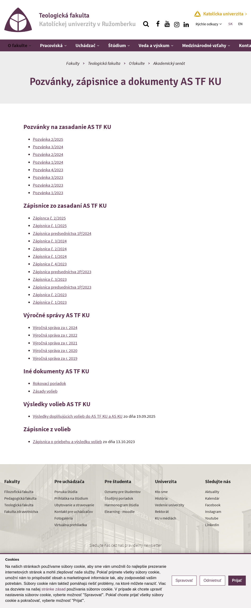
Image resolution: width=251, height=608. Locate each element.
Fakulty (72, 63)
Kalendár (212, 498)
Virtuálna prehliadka (70, 524)
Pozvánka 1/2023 (48, 192)
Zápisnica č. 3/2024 (50, 241)
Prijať (237, 580)
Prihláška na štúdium (71, 498)
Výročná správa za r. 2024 (55, 327)
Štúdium (117, 45)
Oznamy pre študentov (123, 491)
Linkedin (212, 524)
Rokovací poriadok (49, 383)
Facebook (212, 504)
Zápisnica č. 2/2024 (50, 248)
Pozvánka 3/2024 (48, 147)
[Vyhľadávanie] (146, 24)
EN (240, 23)
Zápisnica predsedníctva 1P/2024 (62, 233)
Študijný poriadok (119, 498)
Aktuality (212, 491)
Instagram (213, 511)
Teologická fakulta (104, 63)
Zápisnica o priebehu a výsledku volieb (67, 441)
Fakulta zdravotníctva (21, 511)
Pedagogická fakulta (20, 498)
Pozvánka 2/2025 (48, 139)
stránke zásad (54, 589)
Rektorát (162, 511)
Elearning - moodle (120, 511)
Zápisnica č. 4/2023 (50, 264)
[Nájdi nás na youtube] (167, 24)
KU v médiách (165, 518)
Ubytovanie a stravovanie (74, 504)
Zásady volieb (45, 391)
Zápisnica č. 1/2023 (50, 302)
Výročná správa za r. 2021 (55, 343)
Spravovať (184, 580)
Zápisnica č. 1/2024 (50, 256)
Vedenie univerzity (169, 504)
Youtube (211, 518)
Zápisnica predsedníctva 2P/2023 (62, 271)
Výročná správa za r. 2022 (55, 335)
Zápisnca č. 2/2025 (49, 218)
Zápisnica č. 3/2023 (50, 279)
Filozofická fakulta (18, 491)
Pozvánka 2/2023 (48, 185)
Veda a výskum (154, 45)
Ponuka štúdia (65, 491)
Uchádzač (85, 45)
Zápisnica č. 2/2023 (50, 294)
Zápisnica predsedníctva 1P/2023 (62, 287)
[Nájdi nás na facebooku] (158, 24)
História (161, 498)
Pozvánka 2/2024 (48, 154)
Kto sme (161, 491)
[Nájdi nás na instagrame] (176, 24)
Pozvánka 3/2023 (48, 177)
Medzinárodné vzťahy (204, 45)
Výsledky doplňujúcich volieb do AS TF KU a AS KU (78, 416)
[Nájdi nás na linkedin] (186, 24)
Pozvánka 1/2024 (48, 162)
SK (230, 23)
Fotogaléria (63, 518)
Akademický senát (169, 63)
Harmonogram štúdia (122, 504)
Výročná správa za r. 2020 (55, 350)
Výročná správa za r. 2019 (55, 358)
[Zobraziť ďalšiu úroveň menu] (221, 24)
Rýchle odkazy (207, 24)
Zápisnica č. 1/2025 (50, 225)
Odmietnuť (212, 580)
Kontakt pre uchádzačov (73, 511)
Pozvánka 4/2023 (48, 169)
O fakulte (17, 45)
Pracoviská (51, 45)
